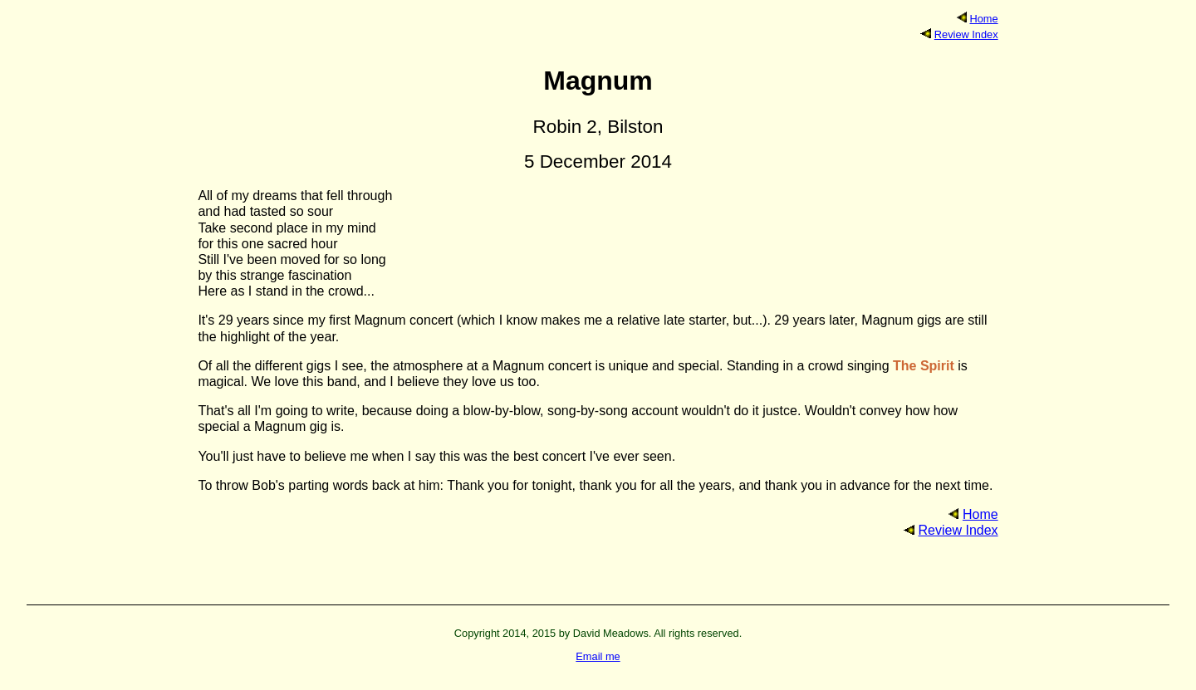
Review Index (966, 34)
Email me (598, 656)
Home (983, 18)
